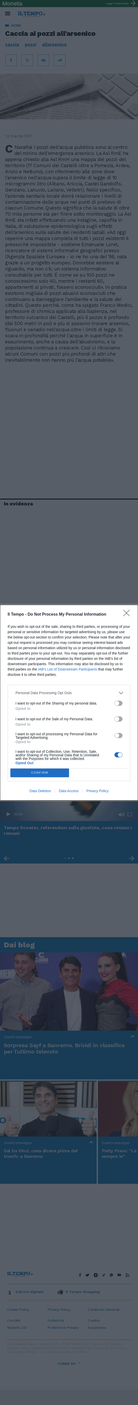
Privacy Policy (98, 791)
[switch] (118, 703)
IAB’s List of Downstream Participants (67, 669)
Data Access (69, 791)
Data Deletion (40, 791)
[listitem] (69, 693)
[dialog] (69, 703)
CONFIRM (39, 773)
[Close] (128, 614)
